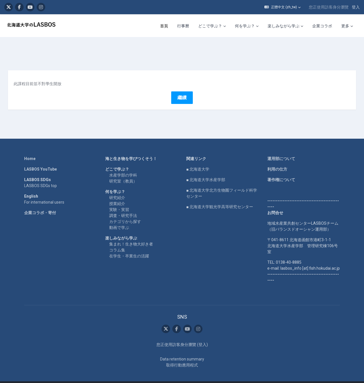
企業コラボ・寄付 (40, 202)
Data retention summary (182, 349)
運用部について (281, 148)
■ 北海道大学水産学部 (205, 169)
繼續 (182, 87)
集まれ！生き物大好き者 (131, 234)
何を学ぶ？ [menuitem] (245, 26)
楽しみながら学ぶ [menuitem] (283, 26)
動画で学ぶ (119, 217)
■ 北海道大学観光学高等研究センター (219, 196)
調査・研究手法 (123, 205)
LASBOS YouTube (40, 159)
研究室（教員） (123, 171)
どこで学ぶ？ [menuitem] (210, 26)
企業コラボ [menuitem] (322, 26)
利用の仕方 (277, 159)
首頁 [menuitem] (164, 26)
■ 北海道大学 (197, 159)
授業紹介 (117, 193)
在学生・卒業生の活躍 (129, 246)
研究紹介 (117, 187)
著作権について (281, 169)
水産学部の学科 (123, 165)
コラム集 (117, 240)
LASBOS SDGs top (40, 175)
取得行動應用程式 (182, 355)
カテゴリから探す (125, 211)
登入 (356, 7)
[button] (282, 7)
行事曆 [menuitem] (183, 26)
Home (30, 148)
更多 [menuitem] (345, 26)
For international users (44, 192)
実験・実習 (119, 199)
